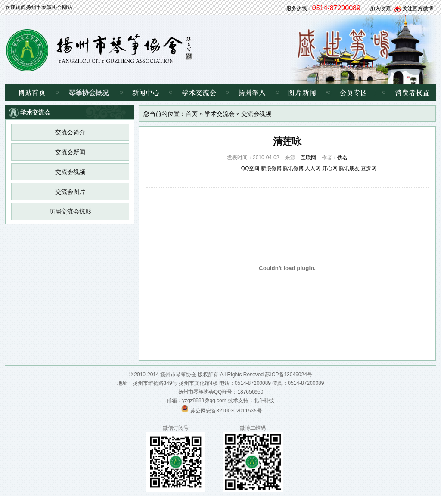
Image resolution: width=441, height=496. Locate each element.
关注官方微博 (417, 9)
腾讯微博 (293, 168)
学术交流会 (199, 92)
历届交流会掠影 (70, 211)
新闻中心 (146, 92)
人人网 (312, 168)
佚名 (342, 158)
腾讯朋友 (349, 168)
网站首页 (31, 92)
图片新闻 (302, 92)
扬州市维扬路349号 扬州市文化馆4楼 (175, 383)
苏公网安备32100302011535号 (225, 411)
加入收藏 (380, 9)
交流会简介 (70, 132)
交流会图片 (70, 191)
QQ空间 (250, 168)
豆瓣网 (368, 168)
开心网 (330, 168)
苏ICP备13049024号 (288, 375)
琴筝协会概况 (89, 92)
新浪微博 (271, 168)
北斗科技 (264, 400)
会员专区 (351, 92)
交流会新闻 (70, 152)
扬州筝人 (252, 92)
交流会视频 (70, 171)
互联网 (308, 158)
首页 (192, 113)
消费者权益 (405, 92)
